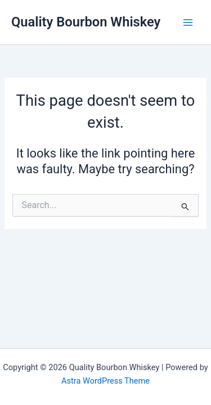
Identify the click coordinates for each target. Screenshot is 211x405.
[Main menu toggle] (188, 22)
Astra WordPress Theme (105, 381)
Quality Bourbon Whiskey (85, 22)
